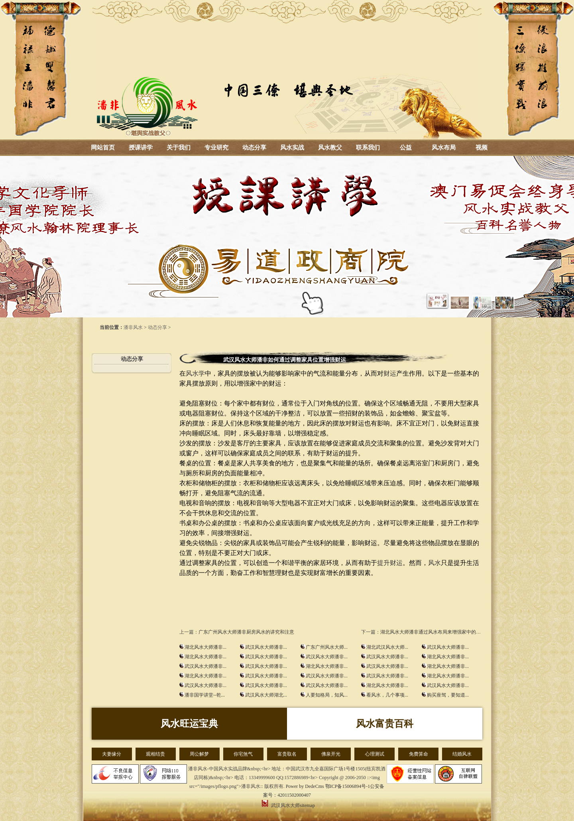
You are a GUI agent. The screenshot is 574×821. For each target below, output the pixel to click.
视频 (482, 147)
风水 (434, 562)
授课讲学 (141, 147)
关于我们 (179, 147)
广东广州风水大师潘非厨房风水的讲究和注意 (246, 632)
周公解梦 (199, 754)
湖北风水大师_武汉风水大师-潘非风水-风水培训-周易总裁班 (287, 70)
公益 (406, 147)
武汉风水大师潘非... (266, 647)
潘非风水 (133, 327)
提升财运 (390, 562)
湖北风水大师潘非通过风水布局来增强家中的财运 (433, 632)
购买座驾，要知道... (448, 695)
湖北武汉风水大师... (387, 647)
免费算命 (418, 754)
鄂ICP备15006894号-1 (347, 786)
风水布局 (444, 147)
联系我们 (368, 147)
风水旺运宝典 (189, 724)
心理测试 (374, 754)
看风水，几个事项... (387, 695)
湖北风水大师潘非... (205, 647)
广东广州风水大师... (327, 647)
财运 (389, 373)
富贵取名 (287, 754)
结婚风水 (462, 754)
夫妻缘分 (111, 754)
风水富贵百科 (384, 724)
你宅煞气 (243, 754)
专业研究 (216, 147)
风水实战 (292, 147)
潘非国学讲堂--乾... (205, 695)
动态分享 (254, 147)
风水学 (195, 373)
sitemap (307, 805)
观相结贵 (155, 754)
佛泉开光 (330, 754)
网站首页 (103, 147)
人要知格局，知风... (327, 695)
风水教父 (330, 147)
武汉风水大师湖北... (266, 695)
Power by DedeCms (305, 786)
